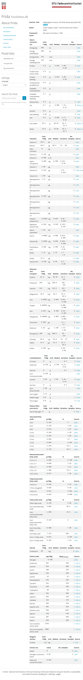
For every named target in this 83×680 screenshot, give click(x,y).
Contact (6, 43)
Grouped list (8, 63)
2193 (77, 179)
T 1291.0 (77, 563)
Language (5, 81)
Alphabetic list (9, 59)
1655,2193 (79, 170)
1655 (78, 102)
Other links (7, 47)
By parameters (9, 68)
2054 (77, 155)
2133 (78, 397)
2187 (76, 642)
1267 (76, 654)
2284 (77, 258)
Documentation (8, 28)
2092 (78, 66)
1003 (78, 48)
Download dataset (9, 35)
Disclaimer (7, 31)
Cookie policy (7, 39)
